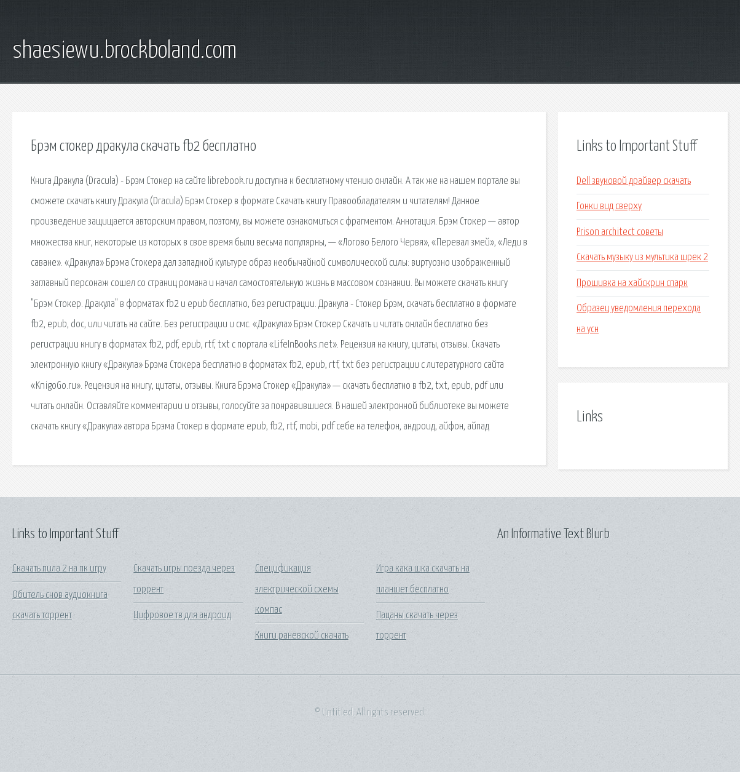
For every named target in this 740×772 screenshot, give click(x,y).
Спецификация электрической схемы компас (297, 589)
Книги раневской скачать (301, 636)
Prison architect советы (620, 232)
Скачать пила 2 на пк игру (59, 568)
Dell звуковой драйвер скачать (634, 181)
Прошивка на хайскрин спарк (632, 283)
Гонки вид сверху (609, 206)
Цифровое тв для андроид (182, 615)
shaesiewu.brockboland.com (124, 51)
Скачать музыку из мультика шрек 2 (642, 257)
